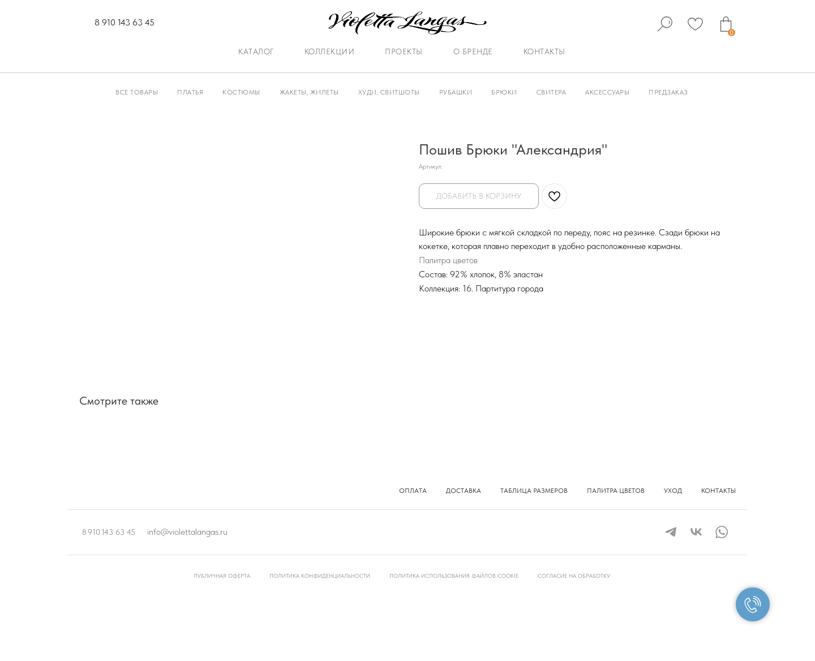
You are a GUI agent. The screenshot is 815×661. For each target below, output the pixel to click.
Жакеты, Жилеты (309, 92)
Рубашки (456, 92)
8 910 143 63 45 (125, 22)
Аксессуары (607, 92)
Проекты (404, 51)
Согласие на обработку (574, 575)
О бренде (473, 51)
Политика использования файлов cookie (453, 575)
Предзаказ (668, 92)
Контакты (544, 51)
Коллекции (329, 51)
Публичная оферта (222, 575)
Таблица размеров (534, 491)
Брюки (504, 92)
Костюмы (241, 92)
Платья (190, 92)
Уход (673, 491)
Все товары (136, 92)
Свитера (552, 92)
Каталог (256, 51)
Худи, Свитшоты (389, 92)
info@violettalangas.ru (187, 531)
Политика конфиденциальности (319, 575)
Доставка (463, 491)
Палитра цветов (448, 260)
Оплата (413, 491)
